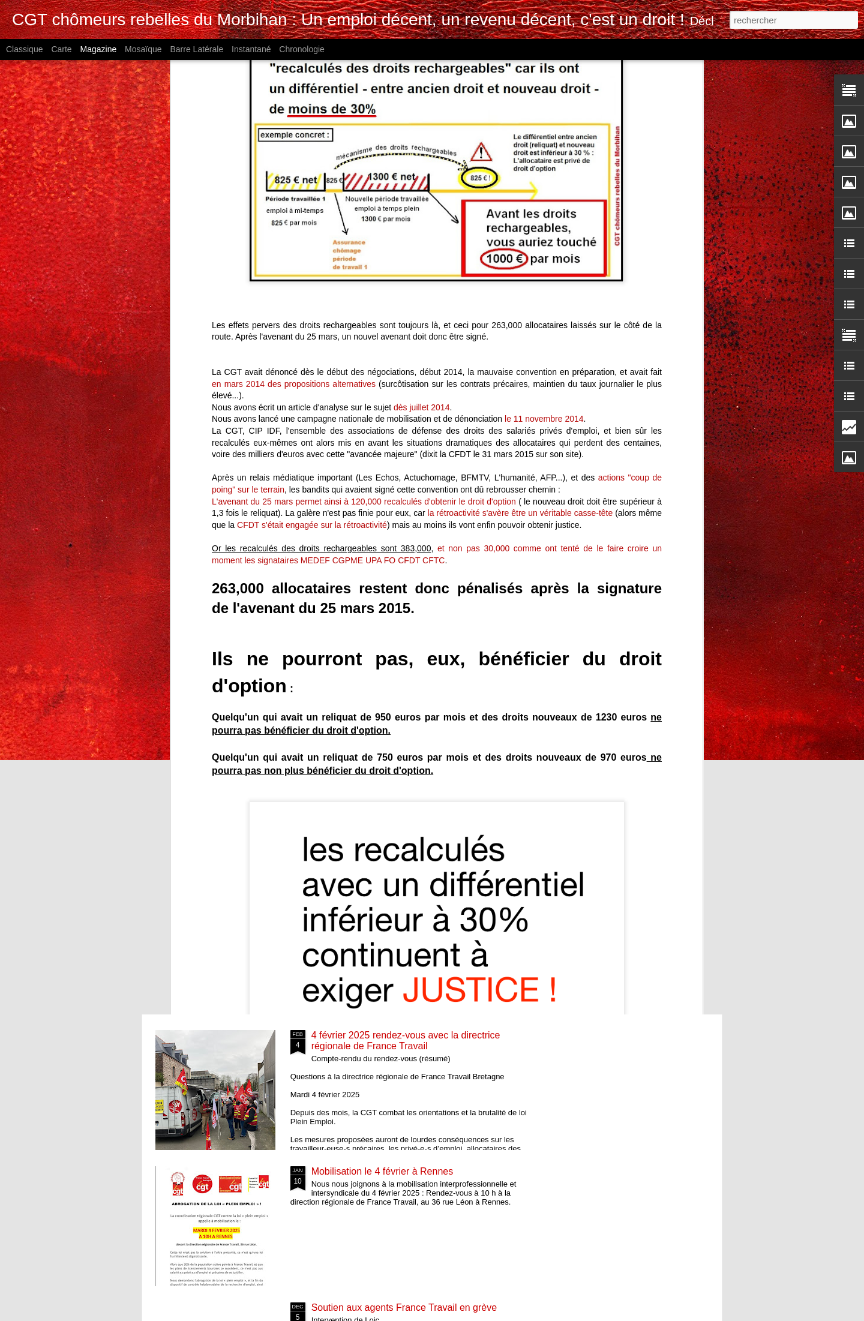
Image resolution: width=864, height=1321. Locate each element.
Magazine (98, 49)
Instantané (251, 49)
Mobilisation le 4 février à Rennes (382, 1171)
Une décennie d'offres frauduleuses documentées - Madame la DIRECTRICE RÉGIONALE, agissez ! (366, 557)
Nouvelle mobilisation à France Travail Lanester (225, 536)
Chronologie (302, 49)
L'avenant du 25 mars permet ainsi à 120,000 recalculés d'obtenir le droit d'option (365, 171)
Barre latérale (196, 49)
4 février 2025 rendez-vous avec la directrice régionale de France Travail (405, 1040)
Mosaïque (143, 49)
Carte (61, 49)
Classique (24, 49)
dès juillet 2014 (421, 77)
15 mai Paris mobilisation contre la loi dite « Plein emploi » (651, 536)
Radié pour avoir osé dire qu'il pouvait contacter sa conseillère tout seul (504, 541)
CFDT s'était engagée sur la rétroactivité (312, 195)
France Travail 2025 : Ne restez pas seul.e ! (404, 763)
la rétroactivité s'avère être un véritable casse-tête (520, 183)
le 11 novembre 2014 (544, 89)
